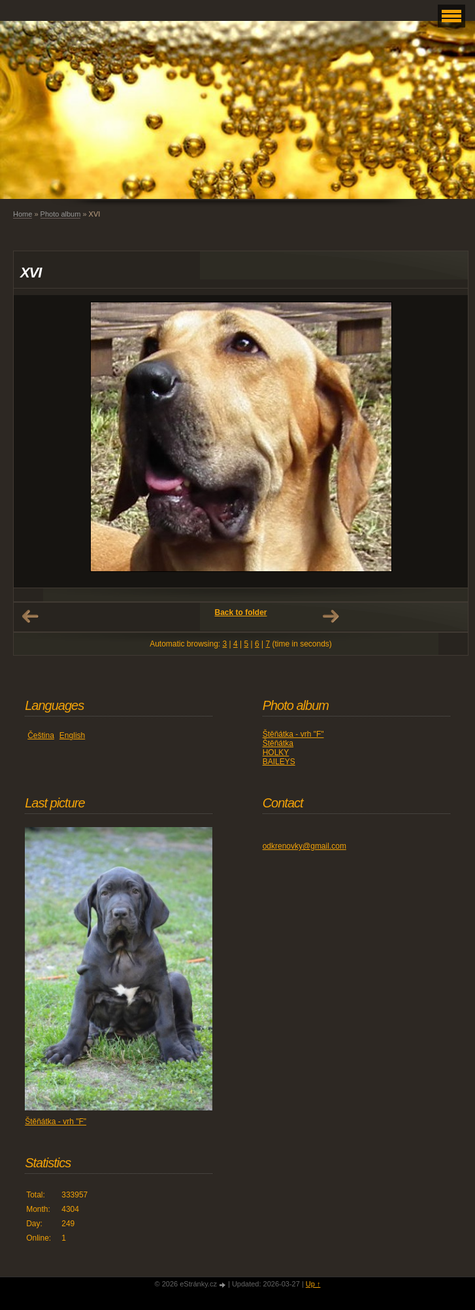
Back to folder (240, 612)
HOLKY (276, 752)
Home (22, 214)
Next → (330, 616)
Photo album (61, 214)
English (72, 735)
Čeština (40, 735)
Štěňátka (278, 743)
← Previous (30, 616)
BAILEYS (279, 761)
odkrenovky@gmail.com (304, 846)
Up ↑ (313, 1284)
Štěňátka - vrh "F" (293, 734)
